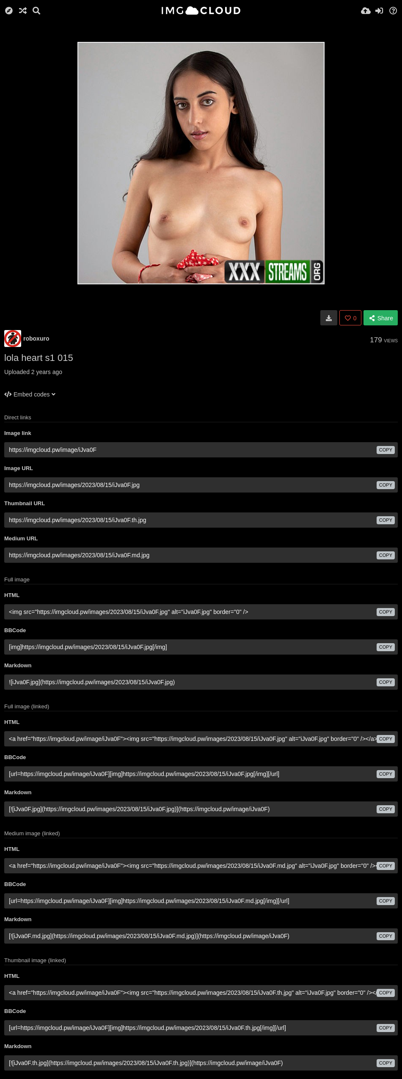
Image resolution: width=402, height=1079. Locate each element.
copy (385, 449)
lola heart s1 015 (38, 357)
